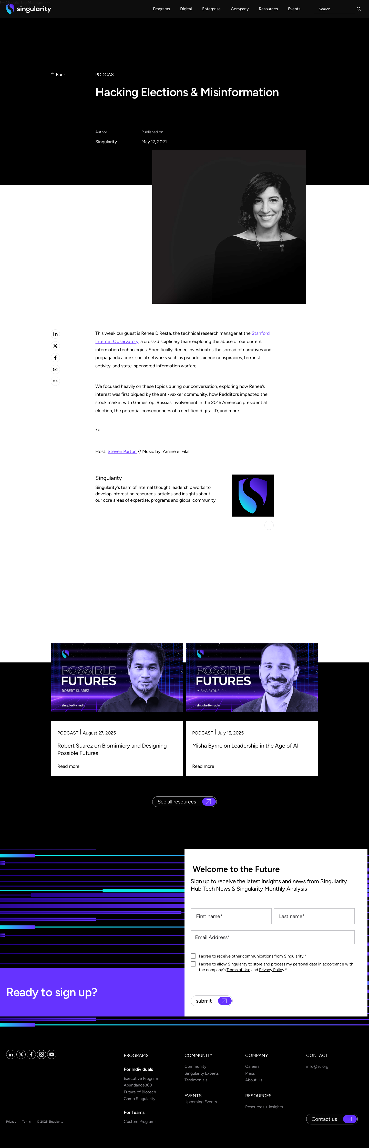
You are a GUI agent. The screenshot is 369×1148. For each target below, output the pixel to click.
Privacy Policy (271, 969)
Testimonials (195, 1079)
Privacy (11, 1121)
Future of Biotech (140, 1092)
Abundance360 (138, 1085)
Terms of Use (238, 969)
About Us (253, 1079)
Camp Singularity (139, 1098)
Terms (26, 1121)
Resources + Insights (264, 1106)
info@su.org (317, 1066)
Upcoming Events (200, 1101)
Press (250, 1073)
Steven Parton (122, 451)
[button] (161, 9)
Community (195, 1066)
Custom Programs (140, 1121)
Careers (252, 1066)
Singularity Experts (201, 1073)
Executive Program (141, 1078)
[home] (28, 9)
